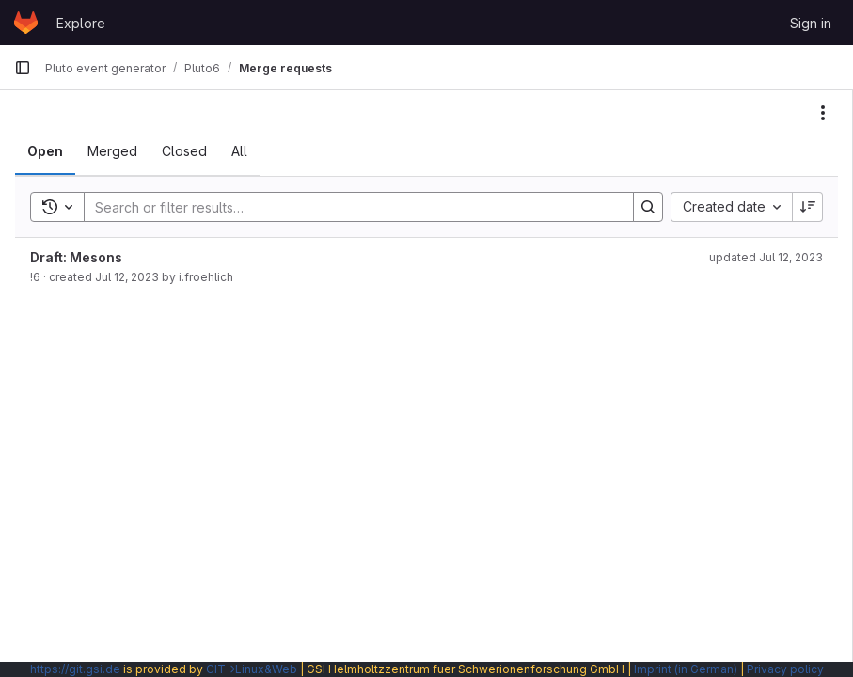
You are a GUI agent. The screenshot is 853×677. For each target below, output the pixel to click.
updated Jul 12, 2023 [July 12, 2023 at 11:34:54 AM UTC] (766, 257)
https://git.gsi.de (75, 669)
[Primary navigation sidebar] (23, 68)
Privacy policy (785, 669)
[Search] (349, 207)
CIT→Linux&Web (251, 669)
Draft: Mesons (76, 257)
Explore (80, 23)
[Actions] (823, 113)
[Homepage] (25, 23)
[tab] (45, 151)
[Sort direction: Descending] (808, 207)
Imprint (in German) (685, 669)
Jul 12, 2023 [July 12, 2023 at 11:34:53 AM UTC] (127, 277)
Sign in (810, 23)
